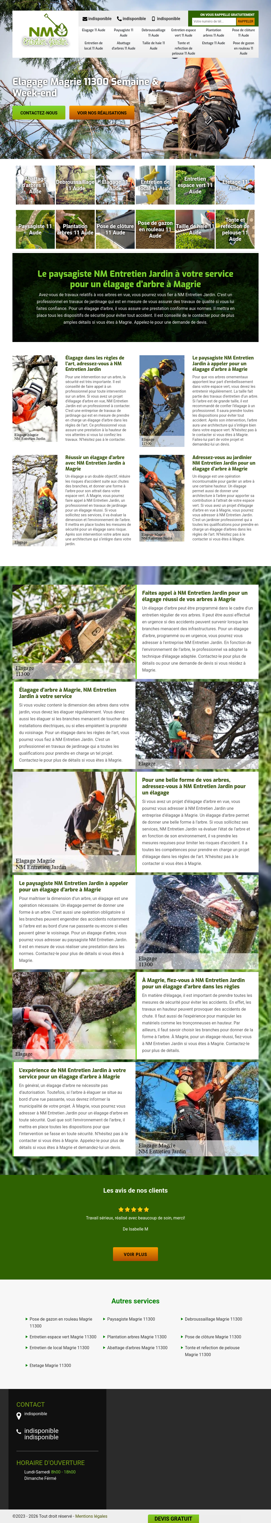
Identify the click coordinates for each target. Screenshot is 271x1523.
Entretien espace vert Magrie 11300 (63, 1336)
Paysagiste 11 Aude (123, 33)
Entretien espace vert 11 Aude (183, 33)
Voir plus (135, 1254)
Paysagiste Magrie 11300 (131, 1319)
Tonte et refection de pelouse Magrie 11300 (212, 1351)
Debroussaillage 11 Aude (154, 33)
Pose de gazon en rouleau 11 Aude (243, 48)
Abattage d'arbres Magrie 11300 (137, 1347)
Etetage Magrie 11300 (50, 1365)
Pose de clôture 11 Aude (243, 33)
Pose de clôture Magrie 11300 (213, 1336)
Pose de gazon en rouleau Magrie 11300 (61, 1323)
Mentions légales (91, 1516)
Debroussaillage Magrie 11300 (213, 1319)
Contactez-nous (38, 113)
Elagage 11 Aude (93, 30)
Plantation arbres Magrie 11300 (136, 1336)
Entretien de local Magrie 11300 (59, 1347)
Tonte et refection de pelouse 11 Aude (183, 48)
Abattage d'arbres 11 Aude (124, 46)
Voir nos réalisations (102, 113)
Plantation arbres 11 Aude (213, 33)
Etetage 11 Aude (213, 43)
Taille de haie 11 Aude (153, 46)
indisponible (97, 18)
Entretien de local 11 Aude (93, 46)
